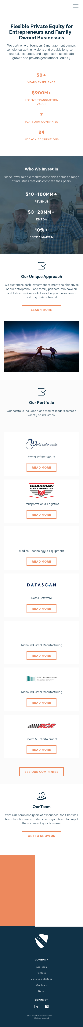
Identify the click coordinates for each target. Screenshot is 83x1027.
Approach (41, 967)
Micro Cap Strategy (42, 979)
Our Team (41, 985)
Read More (41, 468)
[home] (23, 6)
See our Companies (42, 772)
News (41, 991)
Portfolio (42, 973)
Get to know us (41, 836)
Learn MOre (41, 310)
